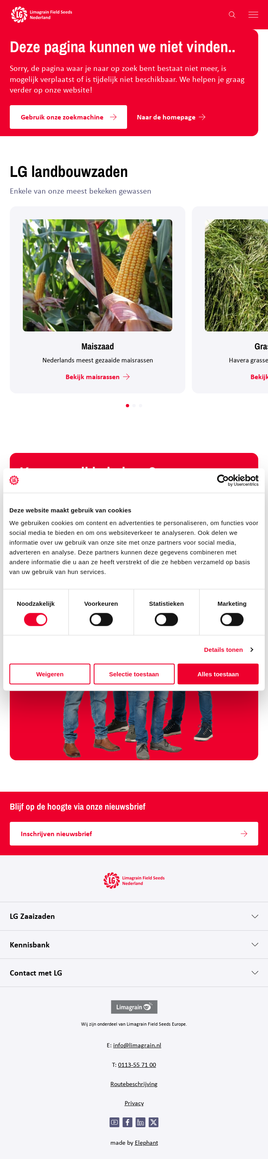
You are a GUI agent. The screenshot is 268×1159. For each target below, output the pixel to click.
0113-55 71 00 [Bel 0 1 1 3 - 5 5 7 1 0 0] (137, 1064)
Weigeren (50, 674)
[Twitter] (153, 1122)
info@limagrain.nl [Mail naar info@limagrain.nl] (137, 1044)
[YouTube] (114, 1122)
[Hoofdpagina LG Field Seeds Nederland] (41, 15)
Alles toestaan (218, 674)
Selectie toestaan (134, 674)
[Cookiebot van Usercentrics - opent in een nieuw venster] (223, 480)
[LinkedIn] (140, 1122)
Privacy (134, 1102)
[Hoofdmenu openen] (250, 15)
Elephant (146, 1142)
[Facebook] (127, 1122)
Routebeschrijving (134, 1083)
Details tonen (223, 649)
